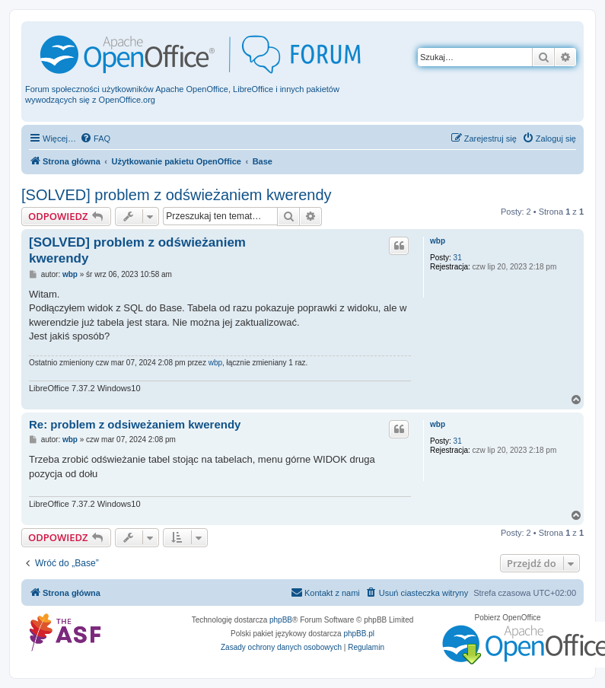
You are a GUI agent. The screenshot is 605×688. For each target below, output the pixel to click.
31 (458, 257)
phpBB (280, 620)
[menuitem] (95, 138)
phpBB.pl (358, 633)
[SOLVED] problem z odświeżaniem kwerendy (176, 194)
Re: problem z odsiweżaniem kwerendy (134, 424)
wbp (437, 241)
